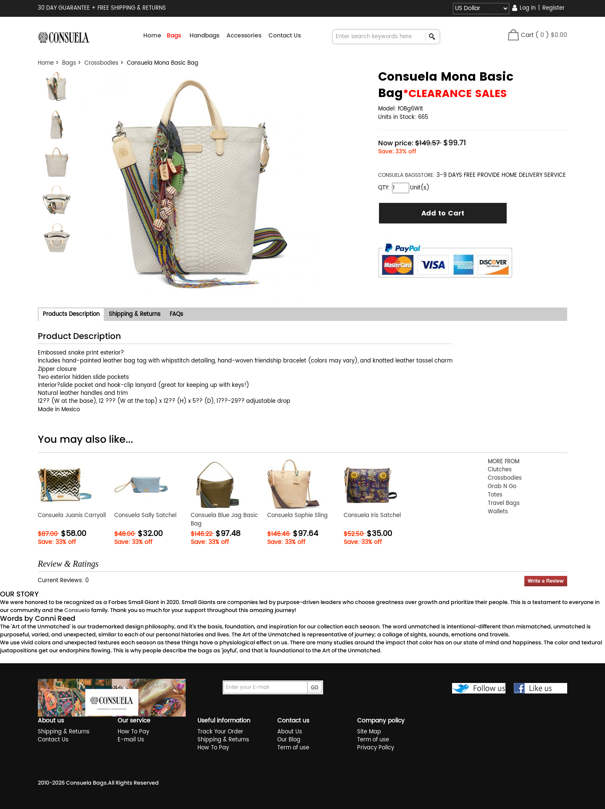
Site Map (369, 732)
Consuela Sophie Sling (297, 515)
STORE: (406, 175)
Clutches (500, 469)
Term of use (293, 747)
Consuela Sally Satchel (145, 515)
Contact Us (284, 35)
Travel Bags (504, 503)
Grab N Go (502, 486)
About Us (289, 732)
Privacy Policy (375, 747)
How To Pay (133, 732)
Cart (527, 35)
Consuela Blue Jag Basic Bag (224, 519)
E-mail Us (131, 739)
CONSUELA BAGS (398, 175)
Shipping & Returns (63, 732)
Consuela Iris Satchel (372, 515)
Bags (69, 63)
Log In (528, 8)
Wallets (498, 511)
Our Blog (288, 739)
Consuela (77, 610)
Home (152, 35)
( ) (551, 35)
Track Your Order (220, 732)
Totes (495, 495)
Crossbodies (101, 63)
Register (553, 8)
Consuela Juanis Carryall (72, 515)
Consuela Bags (86, 782)
